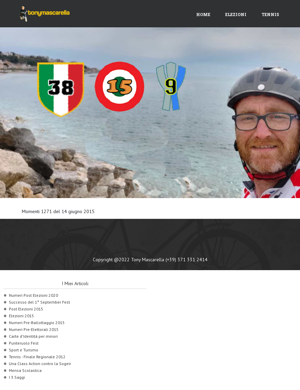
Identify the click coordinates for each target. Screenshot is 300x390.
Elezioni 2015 (21, 315)
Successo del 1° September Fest (39, 302)
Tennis (270, 14)
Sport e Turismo (23, 349)
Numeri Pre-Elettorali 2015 (34, 329)
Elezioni (235, 14)
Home (203, 14)
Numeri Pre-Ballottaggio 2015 (37, 322)
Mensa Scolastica (25, 370)
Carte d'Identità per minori (33, 336)
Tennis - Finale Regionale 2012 (37, 356)
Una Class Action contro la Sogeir (40, 363)
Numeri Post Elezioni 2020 (33, 295)
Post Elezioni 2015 (26, 308)
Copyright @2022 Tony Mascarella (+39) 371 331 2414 (150, 259)
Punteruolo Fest (24, 343)
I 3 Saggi (17, 377)
